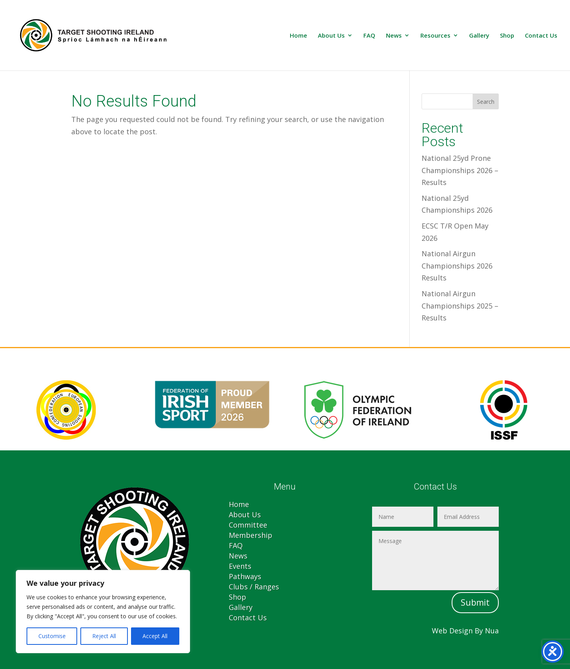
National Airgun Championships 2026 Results (457, 265)
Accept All (154, 636)
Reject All (104, 636)
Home (298, 35)
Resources (435, 35)
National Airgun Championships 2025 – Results (460, 305)
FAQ (369, 35)
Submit (475, 602)
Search (485, 101)
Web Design (452, 630)
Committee (248, 525)
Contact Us (541, 35)
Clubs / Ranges (254, 586)
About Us (331, 35)
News (394, 35)
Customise (52, 636)
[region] (103, 611)
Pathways (245, 576)
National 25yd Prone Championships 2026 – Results (460, 170)
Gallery (479, 35)
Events (240, 566)
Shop (507, 35)
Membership (250, 535)
